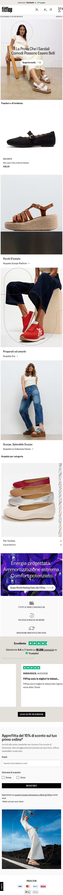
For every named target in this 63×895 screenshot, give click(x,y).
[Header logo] (7, 9)
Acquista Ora (10, 356)
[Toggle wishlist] (45, 9)
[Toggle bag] (52, 9)
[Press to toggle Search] (37, 9)
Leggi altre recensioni (31, 714)
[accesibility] (2, 886)
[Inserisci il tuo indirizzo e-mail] (31, 763)
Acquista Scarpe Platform (16, 263)
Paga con (31, 880)
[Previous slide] (55, 106)
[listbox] (31, 683)
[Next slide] (59, 106)
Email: (5, 757)
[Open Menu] (59, 9)
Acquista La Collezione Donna (18, 449)
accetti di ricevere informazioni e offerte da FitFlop (33, 795)
